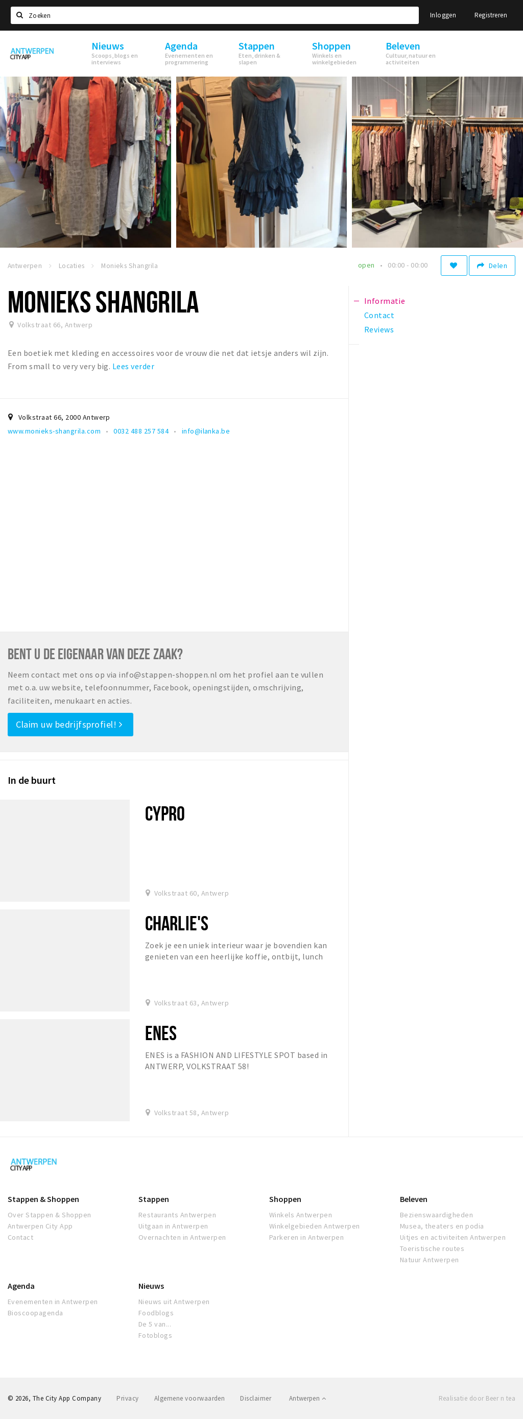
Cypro (165, 813)
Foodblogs (156, 1312)
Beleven (413, 1199)
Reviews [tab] (379, 329)
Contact (20, 1237)
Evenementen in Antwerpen (53, 1301)
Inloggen (443, 15)
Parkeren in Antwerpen (306, 1237)
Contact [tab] (379, 315)
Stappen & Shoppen (43, 1199)
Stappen (153, 1199)
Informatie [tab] (385, 301)
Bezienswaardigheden (436, 1214)
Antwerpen (307, 1398)
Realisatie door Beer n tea (477, 1398)
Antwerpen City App (40, 1226)
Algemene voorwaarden (189, 1398)
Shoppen (285, 1199)
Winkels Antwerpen (300, 1214)
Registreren (490, 15)
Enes (161, 1033)
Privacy (127, 1398)
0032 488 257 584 (141, 431)
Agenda (21, 1286)
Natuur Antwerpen (429, 1259)
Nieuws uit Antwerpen (174, 1301)
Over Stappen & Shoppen (49, 1214)
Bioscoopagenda (35, 1312)
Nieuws (151, 1286)
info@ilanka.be (206, 431)
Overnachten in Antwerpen (182, 1237)
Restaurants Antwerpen (177, 1214)
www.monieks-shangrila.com (54, 431)
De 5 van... (154, 1324)
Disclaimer (255, 1398)
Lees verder (133, 366)
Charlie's (176, 923)
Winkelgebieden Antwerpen (314, 1226)
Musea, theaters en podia (442, 1226)
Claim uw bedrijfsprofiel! (69, 724)
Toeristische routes (432, 1248)
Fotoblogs (155, 1335)
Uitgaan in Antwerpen (173, 1226)
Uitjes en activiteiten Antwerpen (453, 1237)
